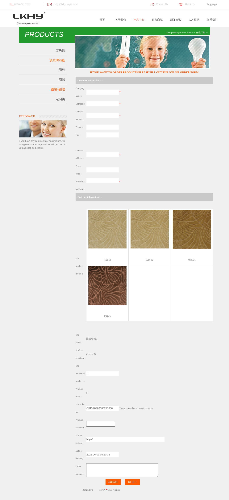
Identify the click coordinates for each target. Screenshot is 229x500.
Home (190, 32)
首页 (102, 19)
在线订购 (200, 32)
